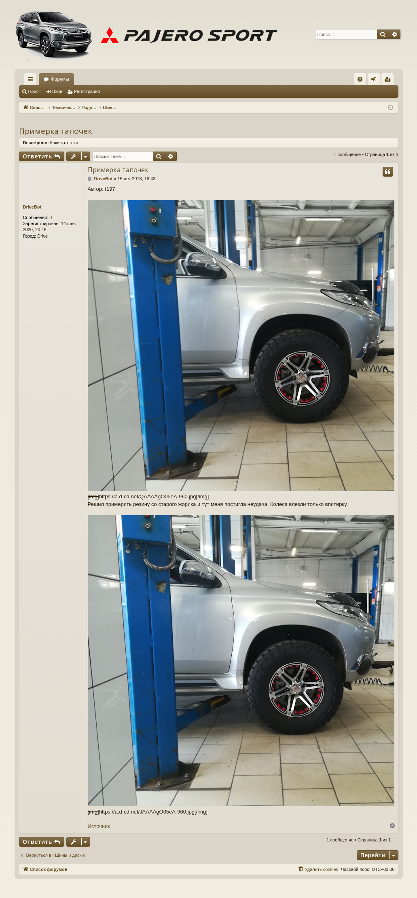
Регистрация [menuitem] (389, 80)
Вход (57, 91)
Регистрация (87, 91)
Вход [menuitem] (375, 80)
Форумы (60, 79)
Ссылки (32, 80)
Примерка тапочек (55, 131)
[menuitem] (360, 79)
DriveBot (32, 206)
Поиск (34, 91)
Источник (99, 826)
